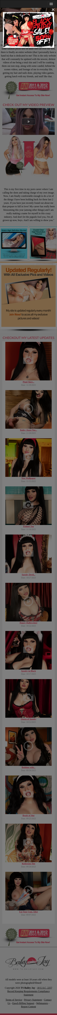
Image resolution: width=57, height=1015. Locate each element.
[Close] (53, 10)
